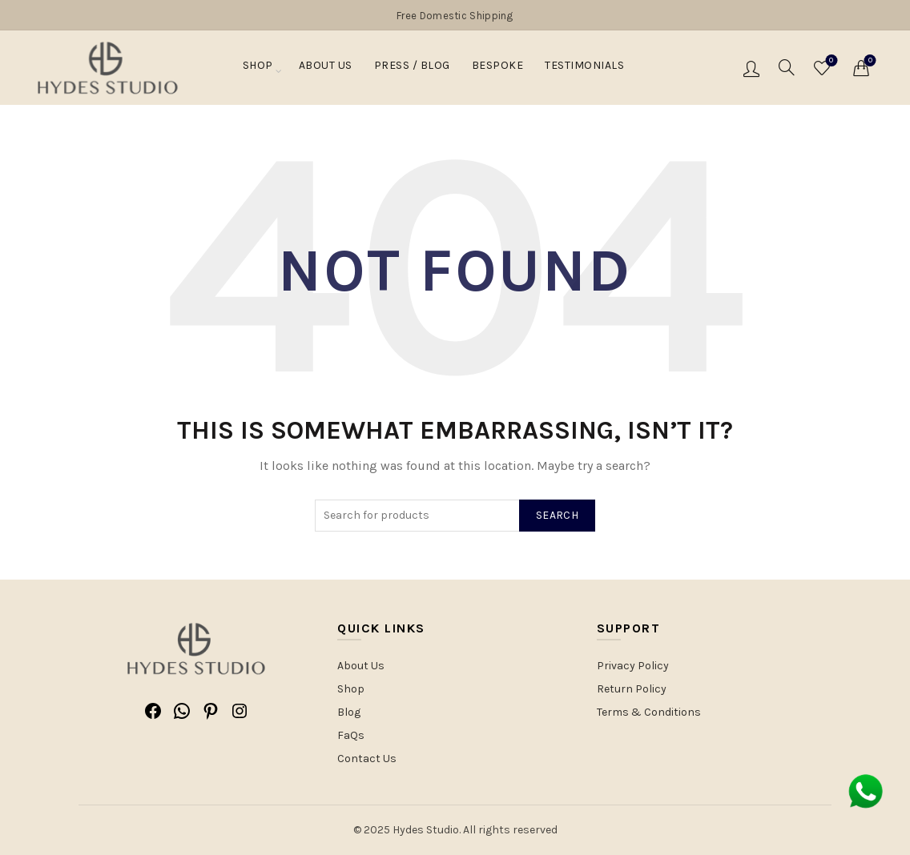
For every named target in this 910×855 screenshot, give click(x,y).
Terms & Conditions (649, 712)
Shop (258, 69)
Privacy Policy (633, 665)
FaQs (350, 735)
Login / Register (751, 68)
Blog (348, 712)
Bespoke (498, 69)
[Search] (786, 67)
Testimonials (584, 69)
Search (557, 515)
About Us (325, 69)
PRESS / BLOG (412, 69)
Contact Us (367, 758)
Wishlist (829, 61)
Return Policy (631, 689)
